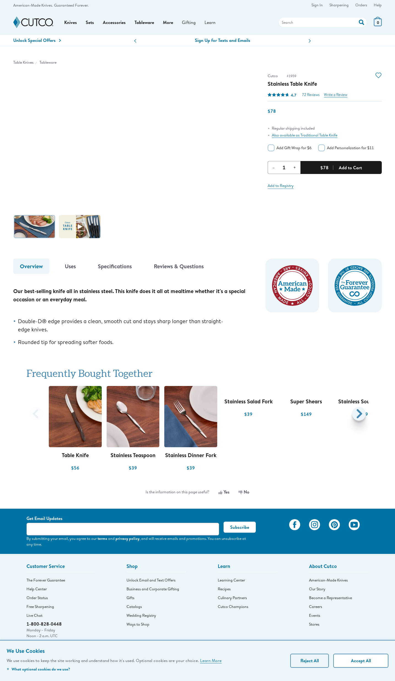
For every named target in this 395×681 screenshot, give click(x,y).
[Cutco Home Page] (33, 22)
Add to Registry (281, 185)
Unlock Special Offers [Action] (37, 40)
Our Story (317, 588)
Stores (314, 624)
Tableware (144, 22)
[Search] (322, 22)
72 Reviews (310, 94)
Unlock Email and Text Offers (151, 580)
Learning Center (231, 580)
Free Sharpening (40, 606)
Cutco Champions (233, 606)
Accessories (114, 22)
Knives (70, 22)
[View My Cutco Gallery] (276, 532)
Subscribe (239, 527)
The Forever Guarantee (45, 580)
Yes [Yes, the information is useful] (224, 492)
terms (102, 538)
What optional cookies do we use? (38, 669)
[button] (135, 41)
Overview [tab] (31, 266)
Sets (90, 22)
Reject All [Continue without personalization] (309, 661)
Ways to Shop (138, 624)
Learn (210, 22)
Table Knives (23, 62)
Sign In (317, 4)
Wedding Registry (141, 615)
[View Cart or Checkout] (378, 25)
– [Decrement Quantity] (273, 167)
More (168, 22)
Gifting (189, 22)
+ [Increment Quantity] (294, 167)
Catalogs (134, 606)
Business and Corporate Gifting (153, 588)
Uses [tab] (70, 266)
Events (314, 615)
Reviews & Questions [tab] (179, 266)
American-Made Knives (328, 580)
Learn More (211, 660)
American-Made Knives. (33, 5)
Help (378, 4)
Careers (315, 606)
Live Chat (34, 615)
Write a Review (335, 94)
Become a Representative (330, 597)
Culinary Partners (232, 597)
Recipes (224, 588)
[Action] (361, 21)
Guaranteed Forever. (71, 5)
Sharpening (339, 4)
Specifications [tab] (115, 266)
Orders (361, 4)
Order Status (37, 597)
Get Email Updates (44, 518)
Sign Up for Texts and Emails (222, 40)
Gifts (131, 597)
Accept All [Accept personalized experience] (361, 661)
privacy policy (127, 538)
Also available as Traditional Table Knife (304, 135)
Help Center (36, 588)
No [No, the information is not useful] (243, 492)
